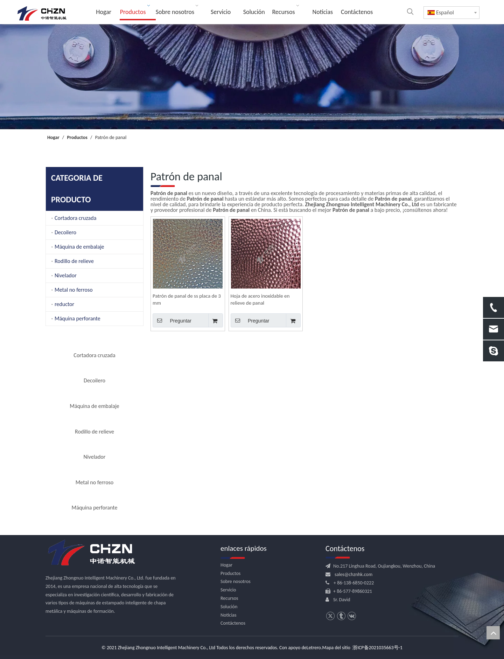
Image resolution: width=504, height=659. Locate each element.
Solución (228, 607)
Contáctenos (232, 623)
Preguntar (172, 320)
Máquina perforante (77, 318)
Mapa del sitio (336, 648)
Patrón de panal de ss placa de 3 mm (187, 299)
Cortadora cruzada (75, 218)
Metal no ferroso (74, 289)
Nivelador (66, 275)
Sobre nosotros (235, 581)
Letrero (314, 648)
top (493, 632)
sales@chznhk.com (353, 574)
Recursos (229, 598)
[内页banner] (252, 76)
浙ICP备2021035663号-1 (377, 648)
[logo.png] (91, 553)
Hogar (226, 565)
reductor (64, 304)
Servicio (228, 590)
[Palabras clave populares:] (410, 11)
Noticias (228, 615)
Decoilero (65, 232)
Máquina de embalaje (79, 246)
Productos (230, 573)
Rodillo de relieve (74, 261)
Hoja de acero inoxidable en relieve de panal (260, 299)
